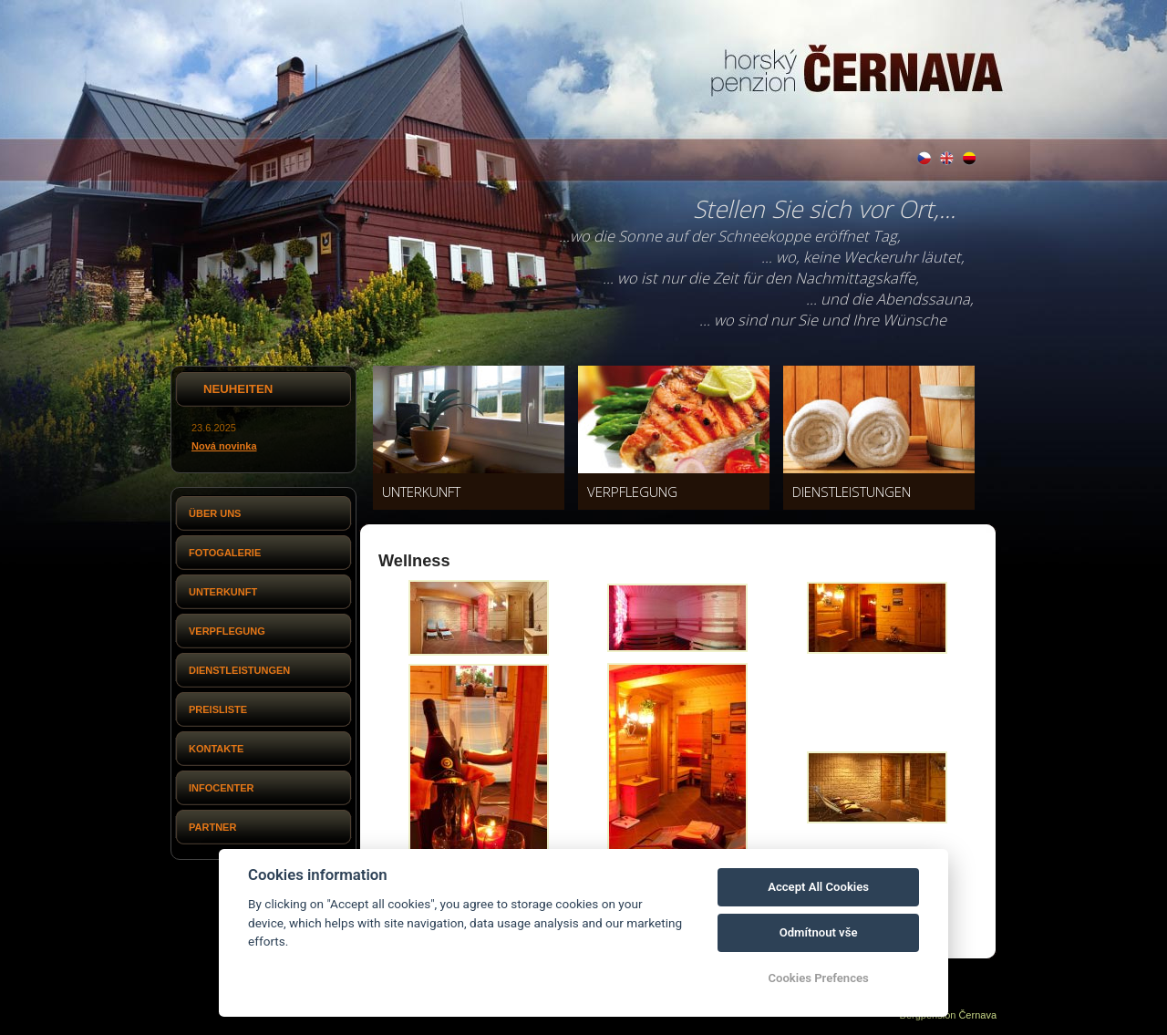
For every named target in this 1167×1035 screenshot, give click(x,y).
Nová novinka (224, 445)
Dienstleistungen (239, 670)
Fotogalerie (225, 552)
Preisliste (218, 709)
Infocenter (221, 787)
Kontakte (216, 748)
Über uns (215, 513)
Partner (212, 827)
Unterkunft (223, 591)
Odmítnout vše (819, 932)
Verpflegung (227, 631)
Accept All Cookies (818, 887)
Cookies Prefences (818, 978)
